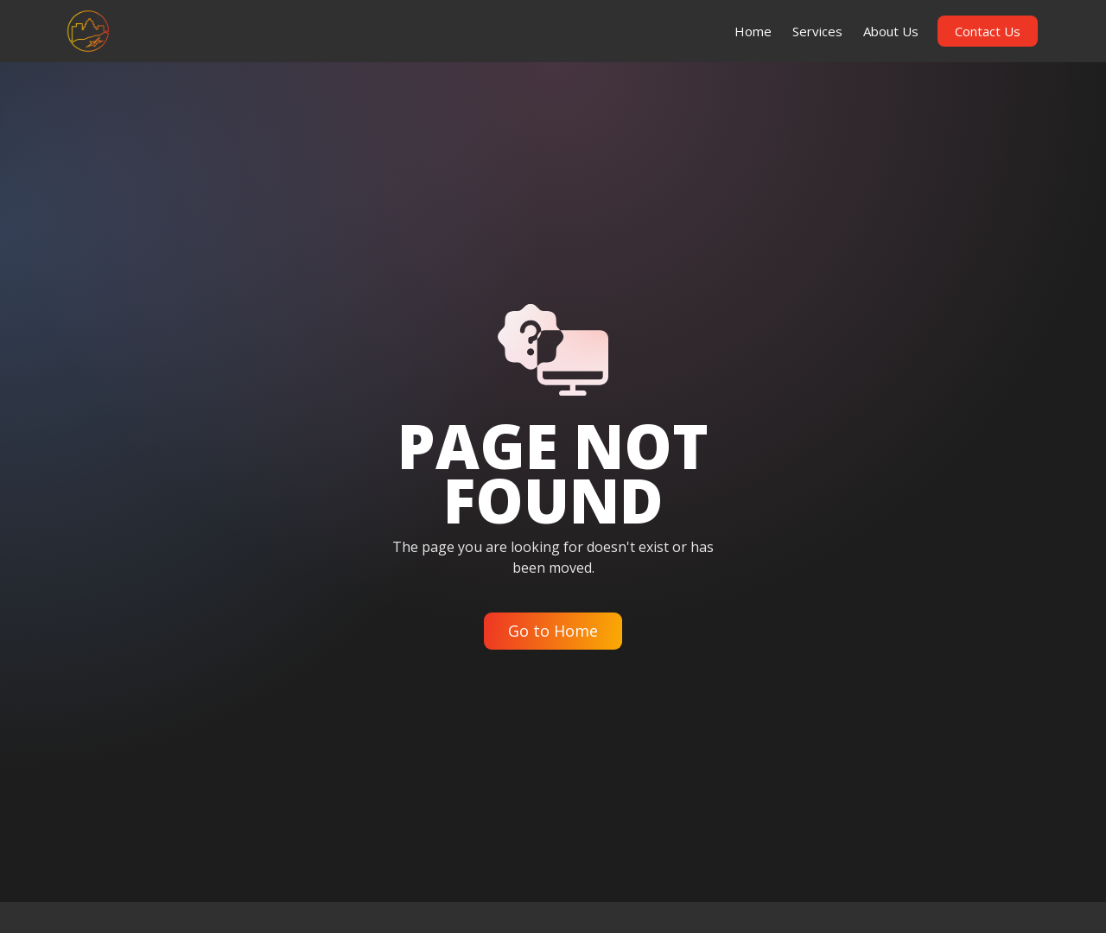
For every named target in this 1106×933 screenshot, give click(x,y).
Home (753, 31)
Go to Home (553, 630)
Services (817, 31)
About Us (890, 31)
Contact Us (987, 31)
